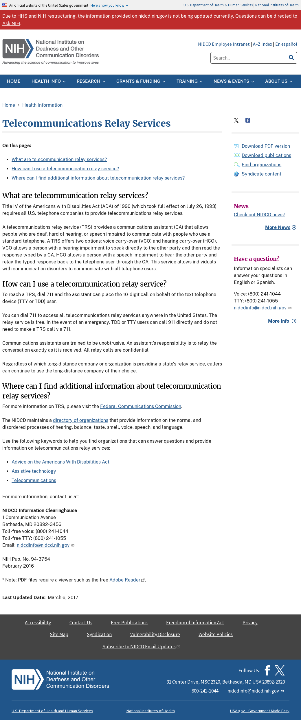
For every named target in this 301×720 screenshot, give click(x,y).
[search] (291, 56)
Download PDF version (266, 146)
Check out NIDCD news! (259, 214)
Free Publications (129, 622)
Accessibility (38, 622)
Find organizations (261, 164)
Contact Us (80, 622)
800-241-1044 (205, 691)
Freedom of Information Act (195, 622)
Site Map (59, 634)
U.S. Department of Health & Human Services (218, 5)
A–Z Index (262, 44)
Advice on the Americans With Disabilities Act (60, 462)
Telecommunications (34, 480)
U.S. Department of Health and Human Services (52, 710)
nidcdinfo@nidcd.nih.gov (46, 545)
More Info (279, 321)
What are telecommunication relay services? (59, 159)
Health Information (42, 105)
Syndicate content (261, 174)
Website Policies (216, 634)
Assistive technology (34, 471)
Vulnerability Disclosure (155, 634)
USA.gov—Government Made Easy (259, 710)
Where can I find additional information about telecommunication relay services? (98, 178)
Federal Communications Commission (140, 406)
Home (8, 105)
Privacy (250, 622)
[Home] (51, 52)
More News (277, 227)
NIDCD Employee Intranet (224, 44)
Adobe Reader (127, 580)
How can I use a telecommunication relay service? (65, 168)
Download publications (266, 155)
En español (286, 44)
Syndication (99, 634)
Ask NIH (11, 23)
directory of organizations (80, 420)
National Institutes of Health (277, 5)
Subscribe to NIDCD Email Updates (141, 646)
